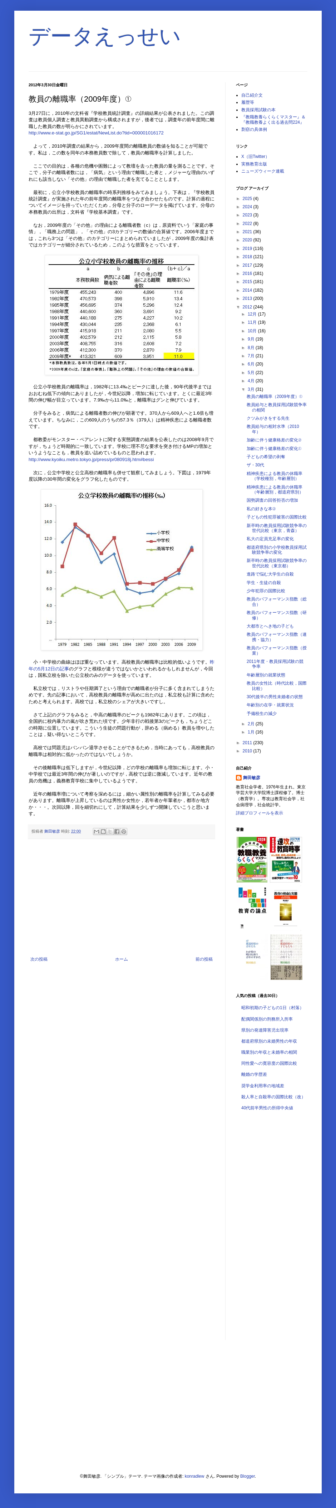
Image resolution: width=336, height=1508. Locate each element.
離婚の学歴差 (254, 1074)
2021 (248, 231)
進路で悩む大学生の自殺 (270, 574)
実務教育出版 (254, 164)
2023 (248, 215)
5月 (252, 372)
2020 (248, 239)
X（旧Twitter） (255, 156)
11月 (253, 322)
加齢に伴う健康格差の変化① (274, 448)
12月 (253, 314)
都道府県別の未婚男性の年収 (269, 1041)
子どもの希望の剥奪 (266, 456)
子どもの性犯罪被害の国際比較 (277, 517)
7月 (252, 355)
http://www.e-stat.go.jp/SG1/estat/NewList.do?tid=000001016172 (96, 133)
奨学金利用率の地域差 (262, 1085)
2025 (248, 198)
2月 (252, 723)
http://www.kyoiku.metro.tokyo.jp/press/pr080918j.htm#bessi (91, 459)
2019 (248, 248)
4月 (252, 380)
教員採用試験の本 (258, 109)
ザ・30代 (255, 464)
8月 (252, 347)
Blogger (247, 1476)
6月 (252, 364)
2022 (248, 223)
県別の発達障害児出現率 (264, 1030)
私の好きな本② (261, 508)
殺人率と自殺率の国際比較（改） (273, 1096)
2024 (248, 206)
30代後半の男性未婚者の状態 (275, 696)
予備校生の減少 (262, 713)
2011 (248, 742)
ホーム (121, 959)
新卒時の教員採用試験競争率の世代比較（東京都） (277, 563)
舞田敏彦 (251, 777)
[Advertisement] (121, 898)
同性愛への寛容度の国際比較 (269, 1063)
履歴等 (247, 102)
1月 (252, 732)
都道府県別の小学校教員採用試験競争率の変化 (277, 550)
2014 (248, 290)
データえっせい (105, 36)
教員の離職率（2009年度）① (274, 396)
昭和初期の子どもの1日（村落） (272, 1007)
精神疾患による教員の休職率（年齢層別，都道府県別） (275, 490)
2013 (248, 298)
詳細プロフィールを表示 (259, 813)
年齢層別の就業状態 (266, 675)
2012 (248, 307)
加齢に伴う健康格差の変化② (274, 440)
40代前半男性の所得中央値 (267, 1107)
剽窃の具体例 (254, 129)
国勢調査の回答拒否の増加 (272, 500)
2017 (248, 265)
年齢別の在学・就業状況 (270, 704)
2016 (248, 273)
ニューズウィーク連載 (262, 171)
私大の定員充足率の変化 (270, 538)
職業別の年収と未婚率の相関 (269, 1052)
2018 (248, 256)
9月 (252, 339)
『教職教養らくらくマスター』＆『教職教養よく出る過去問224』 (273, 119)
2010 (248, 750)
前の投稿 (204, 959)
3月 (252, 389)
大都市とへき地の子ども (270, 626)
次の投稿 (39, 959)
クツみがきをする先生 (268, 418)
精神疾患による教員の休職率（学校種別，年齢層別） (274, 476)
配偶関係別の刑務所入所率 (267, 1019)
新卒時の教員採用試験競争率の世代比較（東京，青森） (277, 528)
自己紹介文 (252, 95)
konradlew (194, 1476)
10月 (253, 330)
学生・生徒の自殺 (264, 582)
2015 (248, 281)
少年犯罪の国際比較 (266, 590)
